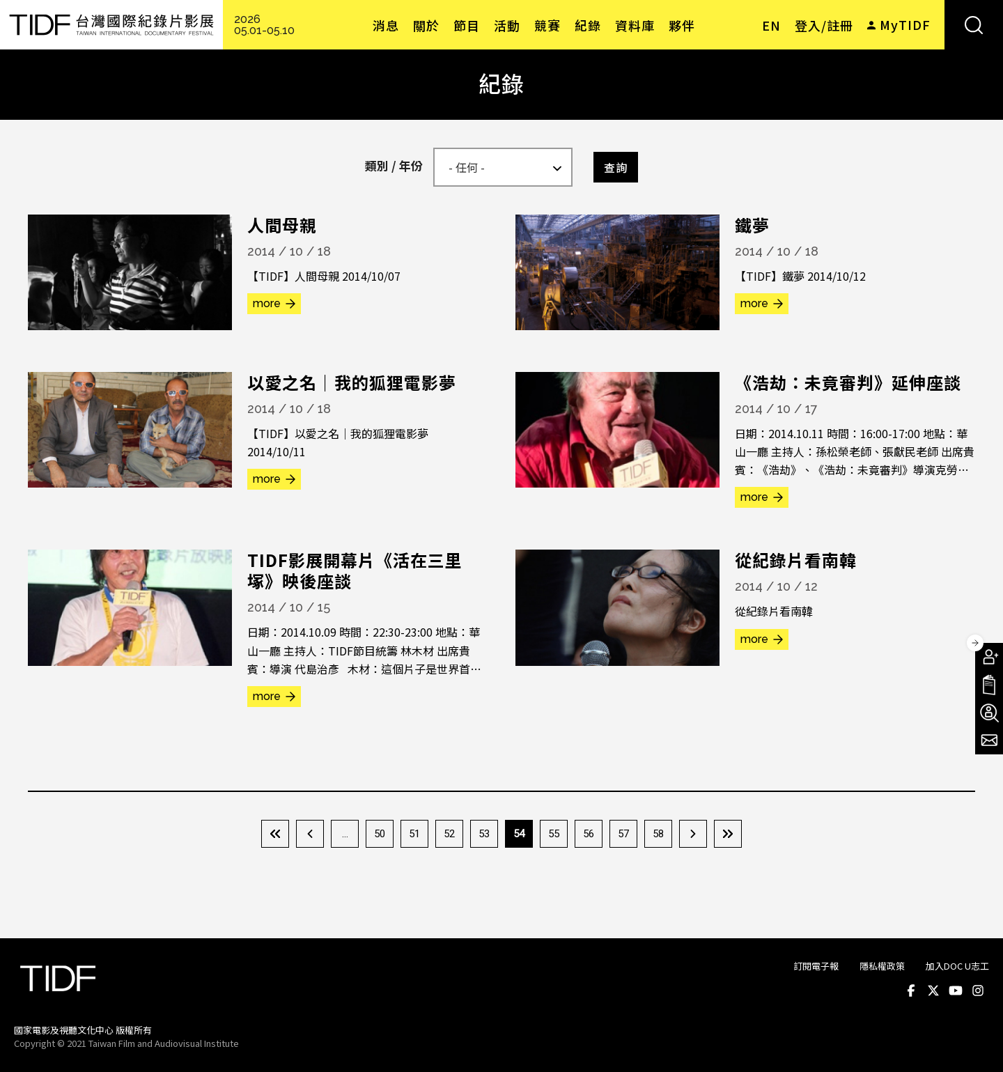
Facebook (911, 991)
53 (484, 834)
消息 (386, 25)
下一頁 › (693, 834)
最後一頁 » (728, 834)
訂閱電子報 (816, 965)
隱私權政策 (882, 965)
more (267, 303)
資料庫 (635, 25)
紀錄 (588, 25)
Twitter (933, 991)
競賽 (547, 25)
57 (623, 834)
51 (414, 834)
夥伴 (682, 25)
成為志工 (989, 713)
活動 (507, 25)
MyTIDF (905, 24)
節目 (466, 25)
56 (588, 834)
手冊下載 (989, 685)
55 (553, 834)
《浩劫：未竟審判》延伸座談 (848, 382)
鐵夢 (752, 224)
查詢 (616, 167)
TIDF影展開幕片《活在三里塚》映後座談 (354, 570)
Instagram (978, 991)
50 (379, 834)
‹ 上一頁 (310, 834)
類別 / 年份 (394, 165)
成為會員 (989, 657)
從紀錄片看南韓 (796, 559)
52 (449, 834)
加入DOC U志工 (957, 965)
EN (771, 25)
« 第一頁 (275, 834)
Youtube (955, 991)
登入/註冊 (824, 25)
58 (658, 834)
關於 (426, 25)
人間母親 (282, 224)
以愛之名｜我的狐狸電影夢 (351, 382)
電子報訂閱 (989, 740)
